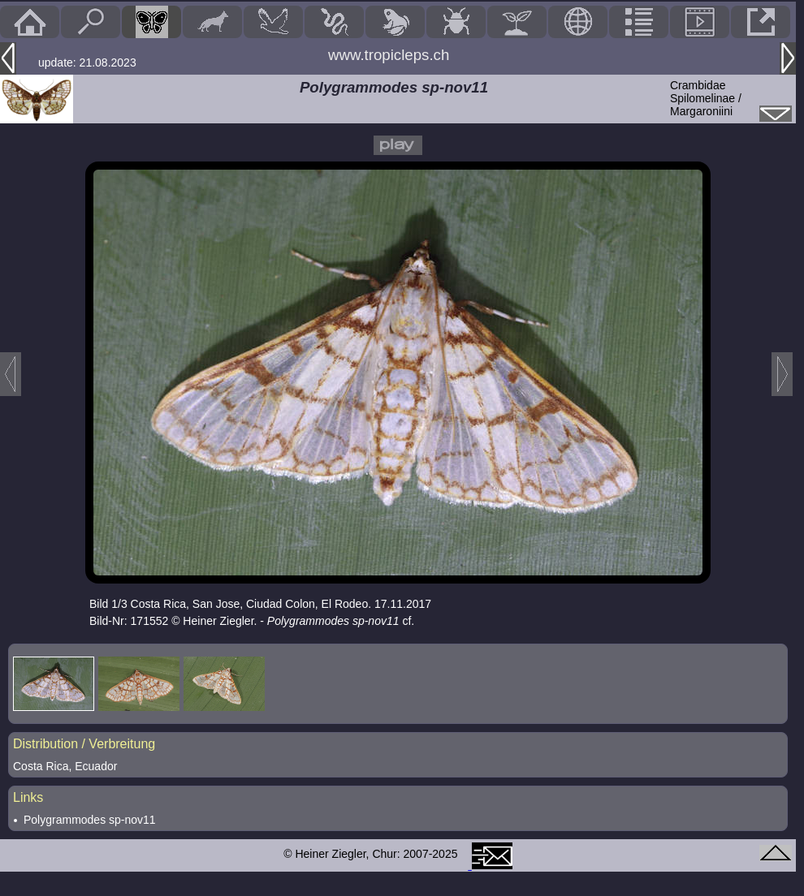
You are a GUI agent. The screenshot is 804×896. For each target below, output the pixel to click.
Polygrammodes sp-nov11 (90, 819)
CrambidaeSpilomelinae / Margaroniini (705, 98)
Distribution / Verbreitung (84, 744)
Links (28, 797)
